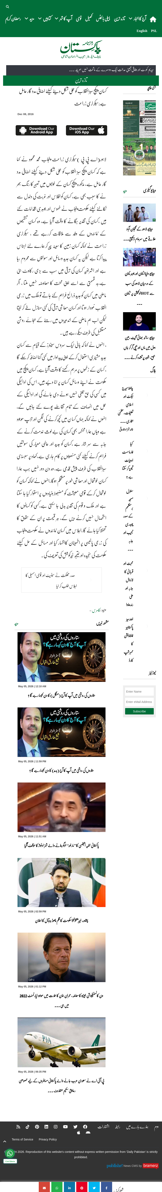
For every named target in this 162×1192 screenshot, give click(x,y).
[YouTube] (63, 1127)
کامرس (96, 610)
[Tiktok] (24, 1127)
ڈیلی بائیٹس (103, 18)
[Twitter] (72, 1127)
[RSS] (15, 1127)
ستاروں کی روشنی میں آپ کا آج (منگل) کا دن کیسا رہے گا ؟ (61, 695)
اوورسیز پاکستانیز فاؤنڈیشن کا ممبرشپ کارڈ (128, 639)
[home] (153, 19)
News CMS (131, 1165)
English (142, 31)
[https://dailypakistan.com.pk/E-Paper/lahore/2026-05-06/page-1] (139, 137)
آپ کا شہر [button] (63, 18)
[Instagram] (53, 1127)
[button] (8, 6)
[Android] (85, 1132)
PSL (154, 31)
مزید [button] (29, 18)
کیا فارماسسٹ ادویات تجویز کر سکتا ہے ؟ (127, 460)
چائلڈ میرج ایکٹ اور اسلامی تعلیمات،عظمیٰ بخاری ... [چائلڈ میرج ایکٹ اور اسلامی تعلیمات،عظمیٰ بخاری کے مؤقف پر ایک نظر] (125, 404)
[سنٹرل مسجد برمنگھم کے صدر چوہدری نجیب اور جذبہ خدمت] (145, 498)
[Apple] (76, 1132)
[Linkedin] (43, 1127)
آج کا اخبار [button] (137, 18)
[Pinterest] (34, 1127)
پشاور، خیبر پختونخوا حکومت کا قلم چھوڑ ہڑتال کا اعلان (61, 920)
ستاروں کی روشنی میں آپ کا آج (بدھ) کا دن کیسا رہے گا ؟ (61, 770)
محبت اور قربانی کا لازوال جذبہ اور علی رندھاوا (128, 584)
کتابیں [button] (44, 18)
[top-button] (4, 1141)
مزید (16, 623)
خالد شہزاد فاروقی (126, 429)
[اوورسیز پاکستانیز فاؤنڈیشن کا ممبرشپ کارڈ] (145, 626)
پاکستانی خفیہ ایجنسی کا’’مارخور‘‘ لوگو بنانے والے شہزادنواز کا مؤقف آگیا (61, 845)
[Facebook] (82, 1127)
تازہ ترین (119, 18)
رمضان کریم (13, 18)
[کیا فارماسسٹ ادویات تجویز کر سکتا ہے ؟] (145, 451)
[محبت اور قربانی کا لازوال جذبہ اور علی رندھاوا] (145, 570)
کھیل (88, 18)
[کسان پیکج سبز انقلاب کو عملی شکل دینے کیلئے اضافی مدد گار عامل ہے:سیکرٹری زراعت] (106, 1187)
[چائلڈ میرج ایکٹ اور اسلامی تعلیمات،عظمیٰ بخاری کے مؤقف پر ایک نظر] (145, 395)
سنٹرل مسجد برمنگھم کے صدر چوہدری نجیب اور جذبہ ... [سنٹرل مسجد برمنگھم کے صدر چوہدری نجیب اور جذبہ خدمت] (128, 520)
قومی (78, 18)
